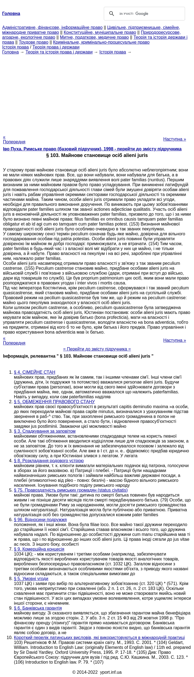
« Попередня (14, 139)
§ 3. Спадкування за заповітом (44, 431)
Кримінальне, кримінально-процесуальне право (101, 42)
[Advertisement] (97, 93)
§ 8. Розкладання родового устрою (49, 460)
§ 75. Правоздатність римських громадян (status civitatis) (71, 490)
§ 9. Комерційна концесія (39, 549)
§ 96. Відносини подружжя (40, 519)
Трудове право (33, 42)
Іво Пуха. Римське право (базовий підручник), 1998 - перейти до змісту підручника (92, 149)
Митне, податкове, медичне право (94, 37)
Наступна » (174, 139)
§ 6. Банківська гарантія (38, 608)
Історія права (15, 47)
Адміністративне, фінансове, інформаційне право (52, 27)
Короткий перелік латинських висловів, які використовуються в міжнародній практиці (99, 637)
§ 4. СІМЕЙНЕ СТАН (34, 372)
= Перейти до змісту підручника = (97, 349)
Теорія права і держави (56, 47)
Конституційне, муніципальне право (100, 32)
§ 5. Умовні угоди (31, 578)
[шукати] (143, 13)
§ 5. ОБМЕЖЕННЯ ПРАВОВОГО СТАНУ (54, 401)
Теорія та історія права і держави (59, 52)
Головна (10, 52)
